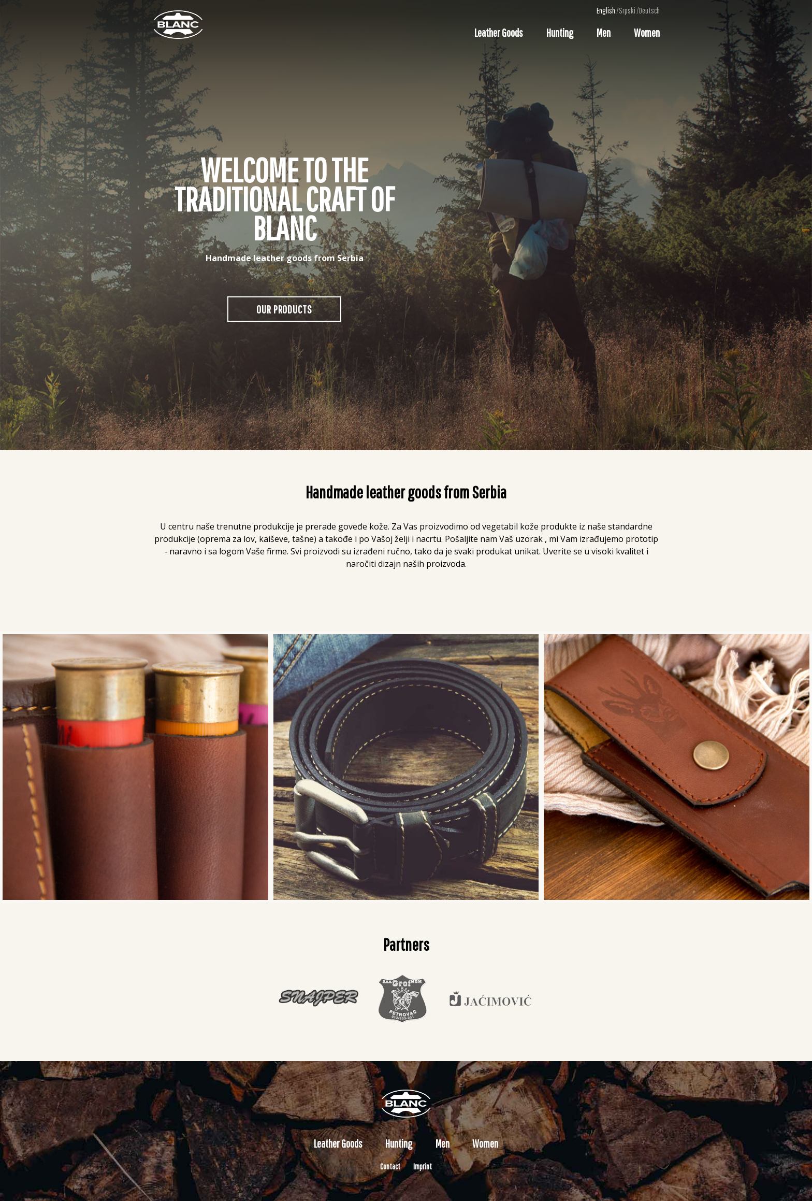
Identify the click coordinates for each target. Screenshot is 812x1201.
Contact (390, 1166)
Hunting (559, 32)
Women (647, 32)
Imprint (422, 1166)
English (606, 10)
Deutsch (649, 10)
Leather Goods (498, 32)
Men (604, 32)
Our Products (284, 309)
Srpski (627, 10)
